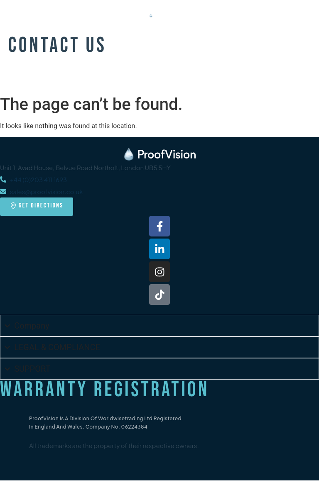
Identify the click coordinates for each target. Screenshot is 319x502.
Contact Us (57, 45)
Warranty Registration (104, 390)
